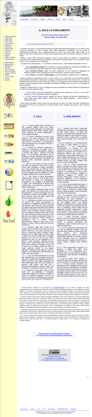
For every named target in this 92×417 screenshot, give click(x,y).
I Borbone (8, 45)
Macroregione (9, 62)
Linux (38, 409)
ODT (48, 44)
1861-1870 (8, 41)
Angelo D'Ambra (10, 73)
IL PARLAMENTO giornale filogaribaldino (39, 92)
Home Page (24, 19)
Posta (58, 19)
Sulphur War (9, 48)
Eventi (7, 78)
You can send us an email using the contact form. (54, 335)
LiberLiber (73, 409)
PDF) (52, 44)
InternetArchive (63, 409)
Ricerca (50, 19)
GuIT (44, 409)
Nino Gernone (9, 69)
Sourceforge (51, 409)
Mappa (42, 19)
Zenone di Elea (10, 71)
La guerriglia (9, 43)
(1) (55, 81)
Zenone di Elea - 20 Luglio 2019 (55, 37)
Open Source (24, 409)
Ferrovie (7, 54)
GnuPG (7, 80)
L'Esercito (8, 47)
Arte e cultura (9, 76)
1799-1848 (8, 38)
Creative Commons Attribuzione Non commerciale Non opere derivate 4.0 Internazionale (54, 358)
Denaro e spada (10, 36)
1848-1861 (8, 40)
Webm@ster (69, 413)
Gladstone (8, 50)
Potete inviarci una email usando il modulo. (54, 334)
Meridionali (8, 66)
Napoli (7, 56)
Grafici (7, 75)
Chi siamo (34, 19)
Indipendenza (9, 59)
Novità (71, 19)
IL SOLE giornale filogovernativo (36, 96)
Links (64, 19)
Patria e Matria (10, 57)
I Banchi (7, 52)
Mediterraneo (9, 64)
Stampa (7, 68)
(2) (20, 89)
